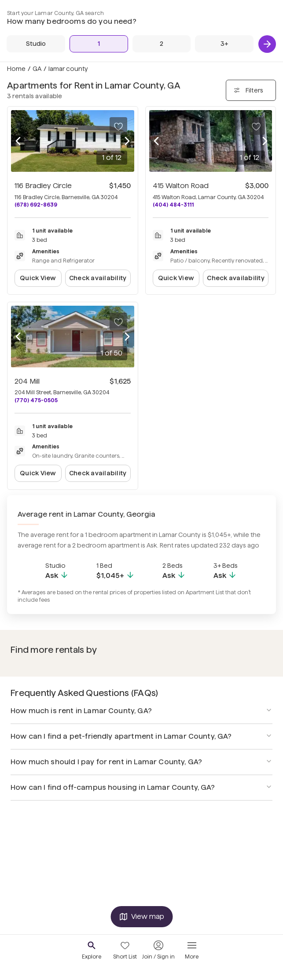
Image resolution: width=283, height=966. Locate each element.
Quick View (38, 277)
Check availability (97, 277)
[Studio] (36, 44)
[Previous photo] (18, 141)
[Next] (267, 44)
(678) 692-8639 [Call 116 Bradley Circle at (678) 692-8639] (36, 204)
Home (16, 68)
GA (37, 68)
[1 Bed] (99, 44)
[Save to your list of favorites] (118, 126)
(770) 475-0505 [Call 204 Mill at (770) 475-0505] (36, 400)
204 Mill (27, 381)
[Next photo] (127, 141)
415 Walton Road (181, 185)
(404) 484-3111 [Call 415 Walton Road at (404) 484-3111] (173, 204)
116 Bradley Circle (43, 185)
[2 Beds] (162, 44)
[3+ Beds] (224, 44)
